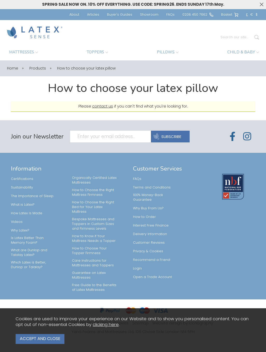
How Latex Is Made (26, 213)
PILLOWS (167, 52)
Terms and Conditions (152, 187)
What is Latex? (23, 204)
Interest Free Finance (151, 225)
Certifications (22, 179)
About (74, 14)
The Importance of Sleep (32, 196)
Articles (93, 14)
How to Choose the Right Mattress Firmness (93, 192)
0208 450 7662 (197, 14)
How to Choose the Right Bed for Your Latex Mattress (93, 207)
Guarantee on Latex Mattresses (89, 275)
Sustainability (22, 187)
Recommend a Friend (151, 259)
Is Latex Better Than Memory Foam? (27, 240)
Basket (229, 14)
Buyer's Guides (119, 14)
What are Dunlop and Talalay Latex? (29, 252)
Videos (17, 221)
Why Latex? (20, 230)
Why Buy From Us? (148, 208)
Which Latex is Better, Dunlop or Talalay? (28, 264)
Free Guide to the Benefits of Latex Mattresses (94, 287)
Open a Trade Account (152, 277)
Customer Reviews (149, 242)
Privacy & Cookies (148, 251)
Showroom (149, 14)
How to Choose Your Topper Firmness (89, 250)
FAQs (170, 14)
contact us (102, 106)
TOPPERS (97, 52)
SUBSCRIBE (169, 136)
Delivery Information (150, 234)
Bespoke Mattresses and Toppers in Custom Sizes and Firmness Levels (93, 224)
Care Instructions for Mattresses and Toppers (93, 262)
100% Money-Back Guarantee (148, 197)
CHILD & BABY (243, 52)
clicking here (106, 326)
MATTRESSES (23, 52)
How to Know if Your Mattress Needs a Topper (94, 238)
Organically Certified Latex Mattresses (94, 180)
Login (137, 268)
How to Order (144, 217)
